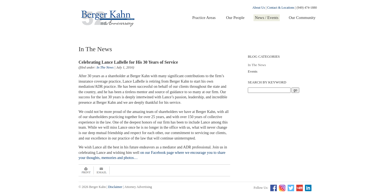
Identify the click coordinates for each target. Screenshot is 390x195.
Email (102, 170)
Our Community (302, 17)
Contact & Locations (280, 7)
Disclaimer (115, 187)
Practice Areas (204, 17)
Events (252, 71)
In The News (257, 65)
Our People (235, 17)
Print (86, 170)
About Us (258, 7)
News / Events (266, 17)
